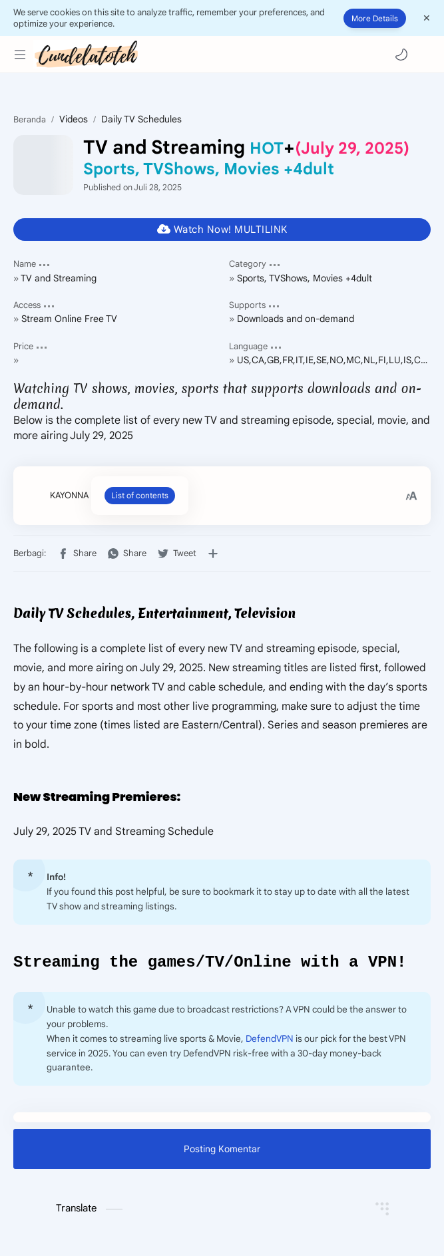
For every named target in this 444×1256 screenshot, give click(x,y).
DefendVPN (270, 1040)
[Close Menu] (427, 18)
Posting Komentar (222, 1151)
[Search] (424, 55)
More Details (374, 18)
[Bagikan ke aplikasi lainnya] (213, 553)
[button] (401, 55)
